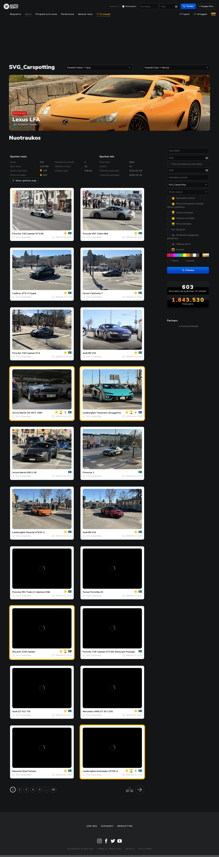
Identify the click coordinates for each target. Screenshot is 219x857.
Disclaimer (145, 849)
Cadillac (16, 293)
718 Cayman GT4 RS (33, 233)
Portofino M (96, 592)
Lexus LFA (26, 119)
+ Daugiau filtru (206, 6)
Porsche (16, 233)
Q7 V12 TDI (24, 711)
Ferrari (86, 293)
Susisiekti (107, 826)
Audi (85, 353)
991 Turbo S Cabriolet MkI (36, 592)
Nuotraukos (131, 6)
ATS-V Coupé (29, 293)
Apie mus (92, 826)
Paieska (188, 6)
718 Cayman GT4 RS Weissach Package (113, 651)
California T (96, 293)
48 (53, 789)
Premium (103, 14)
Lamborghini (89, 412)
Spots (28, 14)
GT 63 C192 (106, 711)
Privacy (130, 849)
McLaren (16, 651)
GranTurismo (29, 771)
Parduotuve (67, 14)
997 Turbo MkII (100, 233)
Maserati (17, 771)
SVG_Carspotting (23, 237)
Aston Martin (19, 412)
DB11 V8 (31, 472)
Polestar (87, 472)
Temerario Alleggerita (108, 412)
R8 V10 (92, 353)
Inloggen (200, 14)
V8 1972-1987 (35, 412)
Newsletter (124, 826)
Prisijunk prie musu (46, 14)
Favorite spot (19, 113)
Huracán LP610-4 (35, 532)
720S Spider (28, 651)
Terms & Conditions (109, 849)
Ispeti (185, 14)
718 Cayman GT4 (31, 353)
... (46, 789)
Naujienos (114, 6)
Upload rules (85, 14)
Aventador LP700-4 (107, 771)
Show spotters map (24, 180)
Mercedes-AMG (91, 711)
